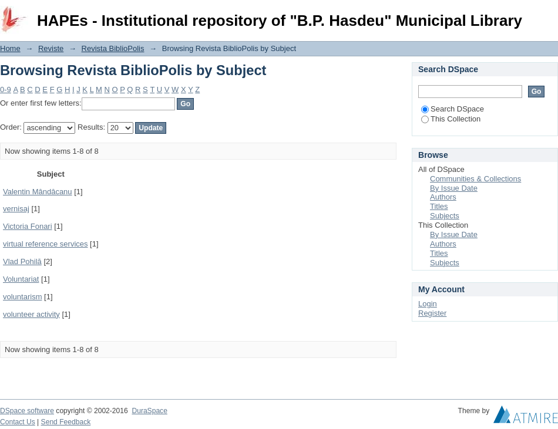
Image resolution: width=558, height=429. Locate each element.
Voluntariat (21, 279)
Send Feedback (66, 422)
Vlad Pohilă (22, 261)
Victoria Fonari (27, 226)
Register (432, 313)
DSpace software (27, 411)
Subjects (444, 215)
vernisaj (16, 208)
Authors (443, 196)
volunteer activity (31, 314)
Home (10, 48)
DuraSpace (149, 411)
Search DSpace (452, 108)
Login (548, 14)
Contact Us (17, 422)
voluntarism (22, 296)
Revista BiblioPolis (113, 48)
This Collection (450, 118)
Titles (439, 206)
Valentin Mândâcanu (37, 191)
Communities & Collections (475, 178)
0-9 (5, 89)
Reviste (50, 48)
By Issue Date (454, 188)
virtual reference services (45, 243)
